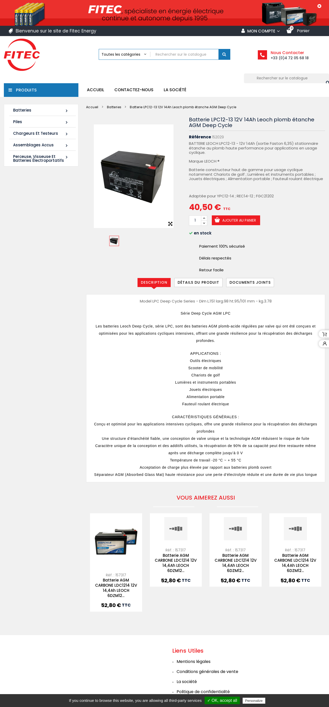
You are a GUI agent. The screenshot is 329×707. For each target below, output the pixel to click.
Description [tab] (154, 282)
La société (175, 90)
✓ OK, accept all (222, 700)
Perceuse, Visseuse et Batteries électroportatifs (41, 158)
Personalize (254, 701)
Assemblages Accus (41, 145)
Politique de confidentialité (203, 692)
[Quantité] (195, 220)
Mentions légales (194, 661)
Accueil (95, 90)
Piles (41, 122)
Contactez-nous (133, 90)
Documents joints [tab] (250, 282)
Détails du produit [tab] (198, 282)
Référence (200, 137)
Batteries (41, 110)
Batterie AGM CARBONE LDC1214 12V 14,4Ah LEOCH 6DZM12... (116, 587)
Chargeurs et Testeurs (41, 134)
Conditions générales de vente (207, 672)
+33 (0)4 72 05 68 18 (290, 58)
